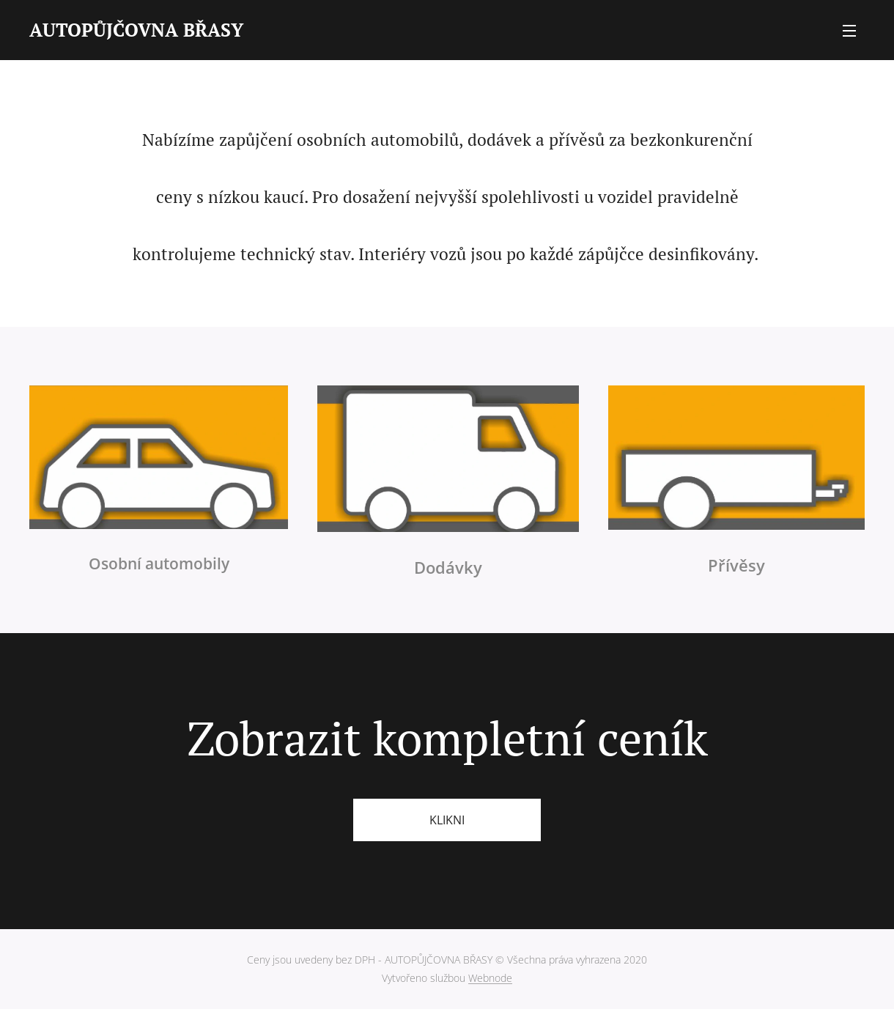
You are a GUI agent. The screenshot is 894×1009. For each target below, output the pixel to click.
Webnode (490, 978)
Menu (849, 31)
